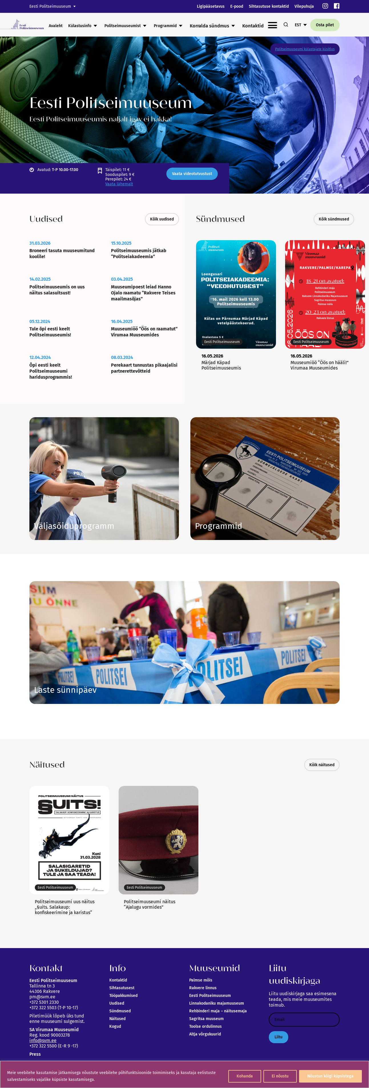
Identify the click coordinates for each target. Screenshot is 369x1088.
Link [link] (74, 526)
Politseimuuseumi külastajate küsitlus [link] (305, 49)
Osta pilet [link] (325, 25)
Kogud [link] (115, 1026)
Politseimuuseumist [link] (166, 25)
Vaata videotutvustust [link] (192, 173)
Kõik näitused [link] (321, 764)
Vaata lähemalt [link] (119, 184)
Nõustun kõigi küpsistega (330, 1076)
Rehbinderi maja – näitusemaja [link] (218, 1011)
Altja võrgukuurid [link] (205, 1034)
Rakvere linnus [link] (203, 987)
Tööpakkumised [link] (123, 995)
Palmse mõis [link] (200, 980)
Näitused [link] (117, 1018)
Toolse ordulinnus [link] (205, 1026)
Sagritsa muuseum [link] (206, 1018)
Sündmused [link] (120, 1011)
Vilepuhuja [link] (304, 6)
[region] (184, 1074)
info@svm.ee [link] (43, 1040)
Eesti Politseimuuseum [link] (210, 995)
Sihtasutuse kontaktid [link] (269, 6)
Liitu (279, 1037)
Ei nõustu (280, 1076)
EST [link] (298, 25)
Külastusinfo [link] (123, 25)
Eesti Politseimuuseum (50, 6)
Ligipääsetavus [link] (211, 6)
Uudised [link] (116, 1003)
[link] (325, 6)
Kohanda (245, 1076)
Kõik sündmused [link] (334, 219)
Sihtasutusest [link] (121, 987)
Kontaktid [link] (118, 980)
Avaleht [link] (99, 25)
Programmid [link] (209, 25)
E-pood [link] (236, 6)
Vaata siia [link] (218, 526)
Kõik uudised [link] (162, 219)
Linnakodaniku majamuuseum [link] (216, 1003)
